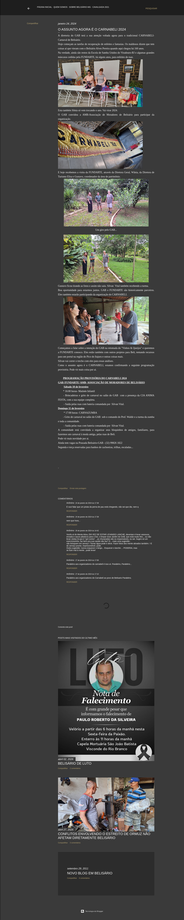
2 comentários (75, 768)
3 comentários (75, 843)
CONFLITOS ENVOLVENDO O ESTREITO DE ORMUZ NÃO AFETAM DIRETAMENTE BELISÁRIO (104, 836)
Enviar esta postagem (78, 488)
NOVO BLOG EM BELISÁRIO (89, 873)
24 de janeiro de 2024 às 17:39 (87, 517)
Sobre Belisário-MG (80, 7)
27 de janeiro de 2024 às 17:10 (87, 574)
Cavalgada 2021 (100, 7)
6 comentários (84, 878)
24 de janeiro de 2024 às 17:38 (87, 503)
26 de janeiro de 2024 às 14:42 (87, 531)
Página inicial (44, 7)
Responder (72, 511)
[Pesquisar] (151, 8)
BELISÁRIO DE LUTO (75, 763)
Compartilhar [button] (32, 23)
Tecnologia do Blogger (92, 911)
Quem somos (60, 7)
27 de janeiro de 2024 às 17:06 (87, 560)
